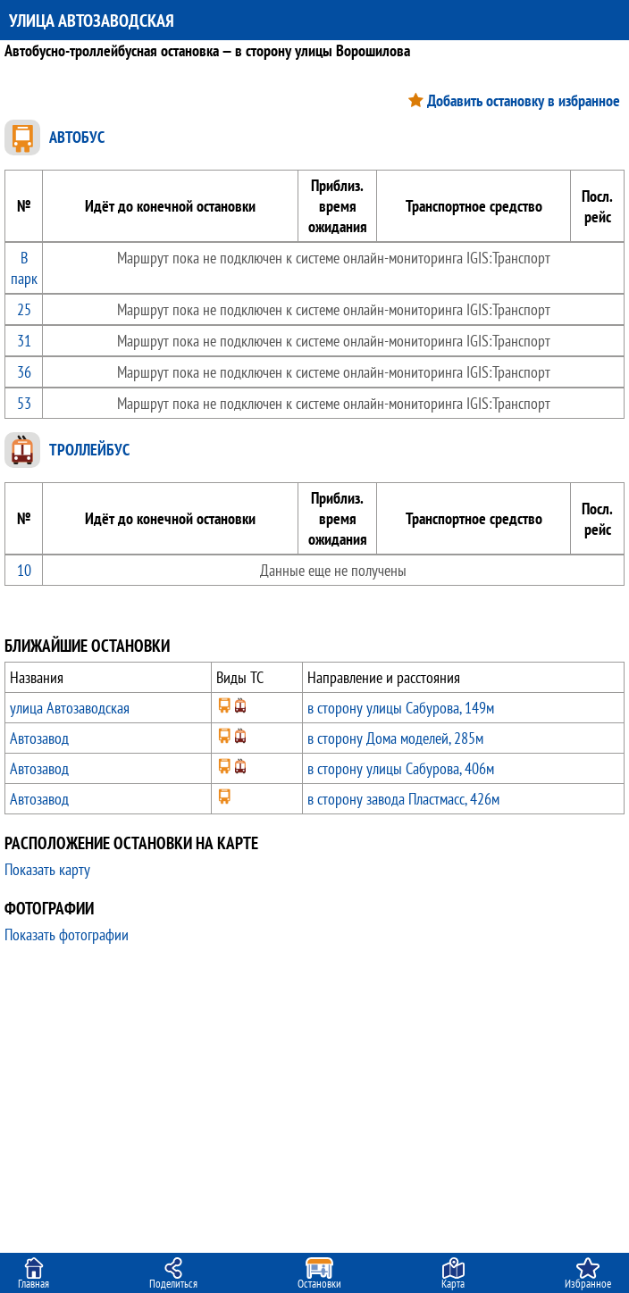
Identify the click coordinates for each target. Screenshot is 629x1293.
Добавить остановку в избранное (523, 100)
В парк (24, 267)
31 (24, 340)
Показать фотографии (66, 934)
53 (24, 403)
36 (24, 372)
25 (24, 309)
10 (24, 570)
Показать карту (47, 869)
